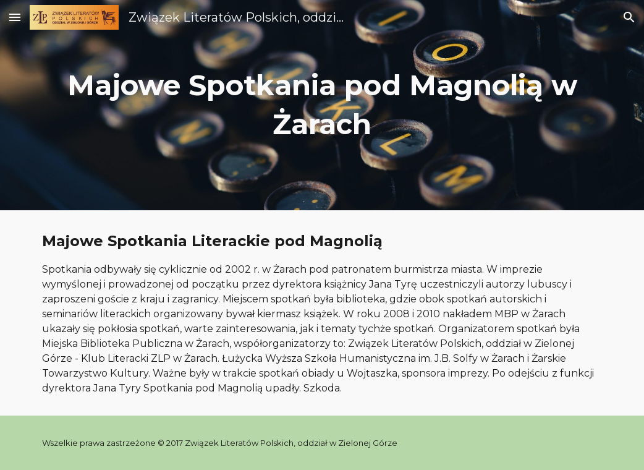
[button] (15, 17)
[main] (322, 104)
